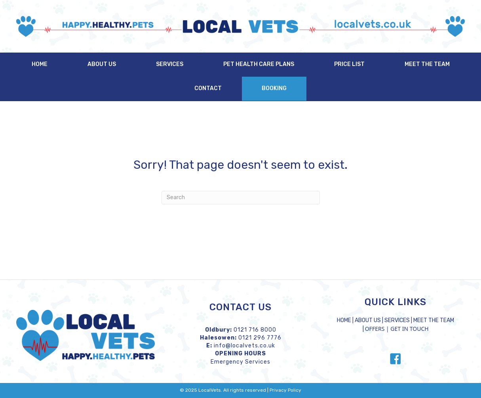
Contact (208, 88)
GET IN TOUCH (409, 328)
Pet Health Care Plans (258, 64)
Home (40, 64)
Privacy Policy (285, 390)
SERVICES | (398, 320)
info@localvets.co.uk (244, 345)
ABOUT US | (369, 320)
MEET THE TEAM (433, 320)
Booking (274, 88)
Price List (349, 64)
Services (169, 64)
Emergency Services (240, 361)
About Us (101, 64)
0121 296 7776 (259, 337)
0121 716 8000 (255, 329)
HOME (344, 320)
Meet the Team (427, 64)
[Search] (241, 197)
